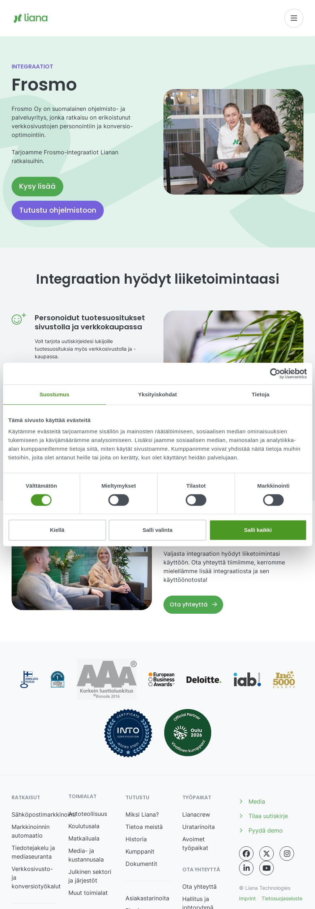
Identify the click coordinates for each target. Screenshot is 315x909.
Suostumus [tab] (54, 394)
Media (252, 801)
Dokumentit (141, 863)
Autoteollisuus (87, 813)
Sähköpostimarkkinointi (44, 814)
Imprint (247, 898)
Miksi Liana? (142, 814)
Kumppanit (139, 851)
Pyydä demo (261, 830)
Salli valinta (157, 530)
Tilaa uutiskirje (263, 816)
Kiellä (57, 530)
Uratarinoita (198, 826)
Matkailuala (83, 838)
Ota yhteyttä (193, 604)
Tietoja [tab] (260, 394)
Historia (136, 839)
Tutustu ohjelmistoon (57, 210)
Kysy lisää (37, 186)
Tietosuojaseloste (281, 898)
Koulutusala (83, 826)
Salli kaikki (258, 530)
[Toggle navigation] (294, 18)
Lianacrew (196, 814)
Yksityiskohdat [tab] (157, 394)
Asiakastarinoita (147, 898)
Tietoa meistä (144, 826)
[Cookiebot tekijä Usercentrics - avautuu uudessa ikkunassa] (275, 373)
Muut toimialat (88, 892)
